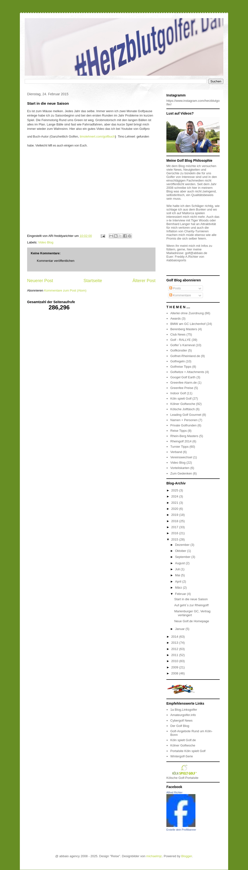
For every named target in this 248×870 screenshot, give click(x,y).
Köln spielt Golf (180, 398)
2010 (175, 661)
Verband (176, 452)
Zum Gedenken (181, 473)
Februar (181, 594)
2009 (175, 667)
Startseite (93, 280)
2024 (175, 496)
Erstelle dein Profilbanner (181, 829)
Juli (178, 569)
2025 (175, 490)
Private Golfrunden (183, 425)
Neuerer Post (40, 280)
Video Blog (46, 242)
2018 (175, 521)
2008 (175, 673)
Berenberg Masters (183, 329)
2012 (175, 649)
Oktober (181, 551)
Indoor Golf (178, 393)
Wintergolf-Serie (181, 756)
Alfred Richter (174, 792)
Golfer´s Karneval (182, 345)
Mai (178, 575)
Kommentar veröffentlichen (55, 261)
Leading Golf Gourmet (185, 415)
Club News (178, 334)
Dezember (183, 545)
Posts (175, 288)
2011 (175, 655)
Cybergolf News (181, 720)
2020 (175, 509)
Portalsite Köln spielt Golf (187, 751)
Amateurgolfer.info (183, 715)
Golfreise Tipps (180, 366)
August (180, 563)
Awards (175, 318)
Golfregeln (177, 361)
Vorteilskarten (179, 468)
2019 (175, 515)
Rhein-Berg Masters (184, 436)
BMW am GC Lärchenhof (187, 324)
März (179, 587)
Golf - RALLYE (180, 340)
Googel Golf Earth (182, 377)
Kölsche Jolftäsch (182, 409)
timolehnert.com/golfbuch (97, 136)
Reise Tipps (178, 430)
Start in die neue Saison (191, 599)
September (183, 557)
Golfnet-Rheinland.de (185, 356)
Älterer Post (143, 280)
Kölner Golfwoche (182, 404)
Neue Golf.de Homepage (191, 621)
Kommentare (180, 295)
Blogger (186, 856)
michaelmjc (154, 856)
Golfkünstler (178, 350)
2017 (175, 527)
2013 (175, 642)
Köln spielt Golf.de (183, 740)
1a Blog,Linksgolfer (183, 709)
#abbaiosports (176, 260)
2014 (175, 636)
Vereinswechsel (181, 457)
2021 (175, 502)
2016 (175, 533)
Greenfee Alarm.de (183, 382)
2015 (175, 539)
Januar (180, 629)
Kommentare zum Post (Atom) (65, 290)
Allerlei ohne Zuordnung (187, 313)
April (178, 581)
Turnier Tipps (179, 446)
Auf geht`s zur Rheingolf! (191, 605)
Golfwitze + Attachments (187, 372)
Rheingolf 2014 (180, 441)
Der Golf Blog (179, 726)
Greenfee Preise (181, 388)
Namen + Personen (183, 420)
